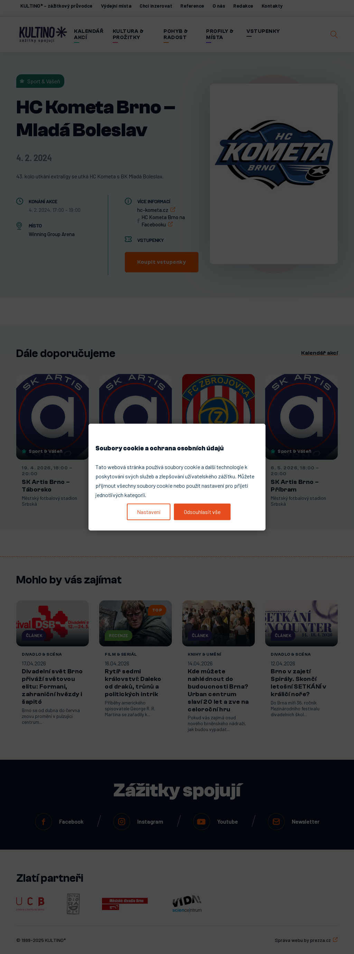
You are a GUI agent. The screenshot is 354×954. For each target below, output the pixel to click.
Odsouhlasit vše (202, 511)
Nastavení (148, 511)
